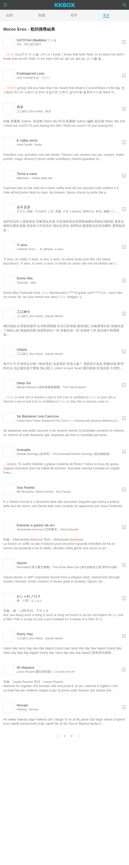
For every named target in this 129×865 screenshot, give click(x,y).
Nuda (38, 144)
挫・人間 (22, 600)
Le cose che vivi (64, 671)
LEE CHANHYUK (28, 77)
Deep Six (24, 383)
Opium (22, 563)
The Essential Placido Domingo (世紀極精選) (81, 454)
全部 (9, 15)
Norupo (22, 705)
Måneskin (23, 178)
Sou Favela (26, 487)
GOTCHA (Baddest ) (36, 40)
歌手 (74, 15)
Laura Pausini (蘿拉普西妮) (34, 671)
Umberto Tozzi (26, 249)
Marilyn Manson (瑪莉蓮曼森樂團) (38, 387)
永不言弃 (24, 207)
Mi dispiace (25, 667)
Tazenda (22, 282)
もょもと (37, 600)
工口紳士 (24, 312)
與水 (20, 107)
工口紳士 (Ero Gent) (30, 111)
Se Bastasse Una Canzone (38, 416)
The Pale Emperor (74, 387)
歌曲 (42, 15)
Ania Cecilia (24, 144)
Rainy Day (25, 634)
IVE (19, 44)
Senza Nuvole (69, 529)
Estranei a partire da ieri (36, 525)
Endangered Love (30, 73)
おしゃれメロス (29, 596)
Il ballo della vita (42, 178)
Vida (33, 282)
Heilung (22, 709)
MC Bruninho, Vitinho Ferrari (35, 491)
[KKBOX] (65, 5)
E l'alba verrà (27, 140)
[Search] (124, 5)
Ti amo (22, 245)
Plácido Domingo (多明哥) (33, 454)
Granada (23, 450)
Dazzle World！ (55, 316)
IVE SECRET (32, 44)
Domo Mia (25, 278)
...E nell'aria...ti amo (50, 249)
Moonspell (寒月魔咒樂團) (33, 567)
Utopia (22, 349)
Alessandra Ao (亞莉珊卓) (37, 529)
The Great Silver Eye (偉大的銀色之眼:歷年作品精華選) (88, 567)
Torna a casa (27, 174)
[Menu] (5, 5)
